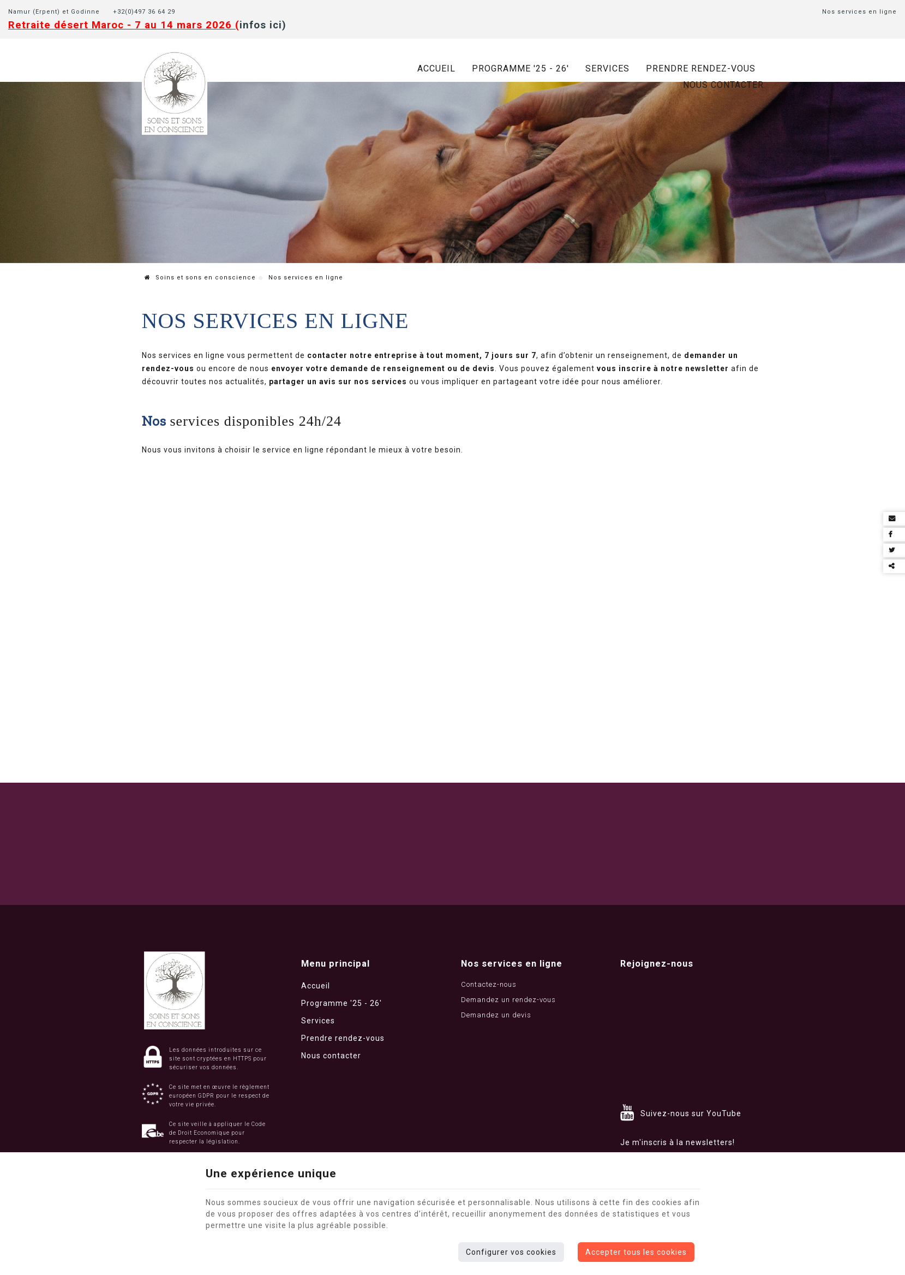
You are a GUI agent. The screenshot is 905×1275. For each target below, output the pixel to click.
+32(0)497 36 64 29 (147, 11)
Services (607, 68)
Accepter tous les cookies (636, 1252)
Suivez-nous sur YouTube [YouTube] (690, 1113)
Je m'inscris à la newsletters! (677, 1142)
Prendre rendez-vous (701, 68)
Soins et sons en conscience (200, 277)
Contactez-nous (489, 984)
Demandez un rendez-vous (508, 1000)
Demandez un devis (496, 1015)
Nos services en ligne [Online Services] (859, 11)
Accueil (436, 68)
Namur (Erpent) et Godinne (54, 11)
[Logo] (174, 92)
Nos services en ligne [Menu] (511, 963)
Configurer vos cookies (511, 1252)
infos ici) (262, 25)
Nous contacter (723, 85)
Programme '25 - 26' (520, 68)
